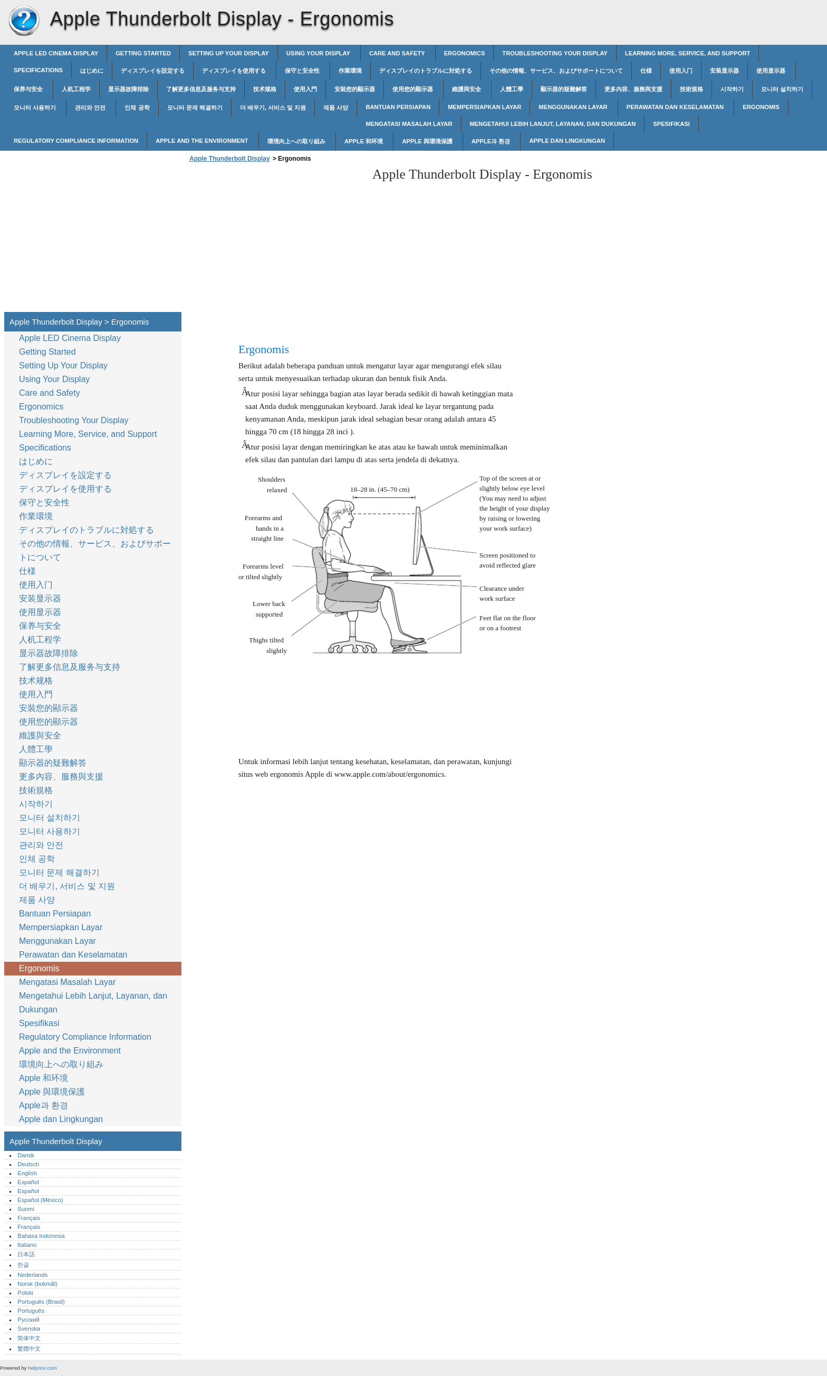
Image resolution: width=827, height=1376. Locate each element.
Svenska (28, 1328)
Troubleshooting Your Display (555, 53)
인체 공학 (136, 107)
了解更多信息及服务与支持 (201, 89)
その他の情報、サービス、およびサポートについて (556, 70)
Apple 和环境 (364, 141)
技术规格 (264, 89)
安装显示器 (724, 70)
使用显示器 (771, 70)
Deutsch (28, 1164)
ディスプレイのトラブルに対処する (425, 70)
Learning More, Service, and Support (687, 53)
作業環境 (350, 70)
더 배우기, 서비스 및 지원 (273, 107)
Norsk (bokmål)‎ (37, 1284)
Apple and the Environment (203, 141)
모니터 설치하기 (782, 89)
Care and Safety (398, 53)
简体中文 (29, 1338)
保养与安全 (29, 89)
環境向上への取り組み (297, 141)
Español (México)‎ (40, 1200)
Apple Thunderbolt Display (24, 21)
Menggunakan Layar (573, 107)
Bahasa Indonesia (41, 1236)
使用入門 (305, 89)
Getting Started (143, 53)
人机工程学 (76, 89)
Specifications (38, 70)
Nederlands (32, 1275)
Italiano (26, 1245)
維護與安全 (467, 89)
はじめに (91, 70)
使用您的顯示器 (413, 89)
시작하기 (732, 89)
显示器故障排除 (128, 89)
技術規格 (691, 89)
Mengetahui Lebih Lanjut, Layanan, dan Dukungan (553, 124)
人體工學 (511, 89)
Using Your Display (319, 53)
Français (28, 1218)
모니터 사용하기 (35, 107)
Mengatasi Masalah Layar (409, 124)
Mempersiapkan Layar (484, 107)
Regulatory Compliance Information (76, 141)
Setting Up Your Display (228, 53)
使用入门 (681, 70)
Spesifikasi (671, 124)
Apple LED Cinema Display (56, 53)
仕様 (646, 70)
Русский (28, 1319)
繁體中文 (29, 1348)
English (27, 1173)
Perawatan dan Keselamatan (676, 107)
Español (28, 1182)
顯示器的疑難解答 (564, 89)
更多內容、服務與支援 (633, 89)
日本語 (26, 1254)
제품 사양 (335, 107)
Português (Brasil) (41, 1302)
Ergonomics (464, 53)
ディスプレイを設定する (153, 70)
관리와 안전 (91, 107)
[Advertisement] (275, 240)
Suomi (25, 1209)
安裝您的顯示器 (354, 89)
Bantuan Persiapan (398, 107)
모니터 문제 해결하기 (195, 107)
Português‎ (30, 1310)
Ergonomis (761, 107)
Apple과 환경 (492, 141)
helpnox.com (42, 1368)
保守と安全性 (303, 70)
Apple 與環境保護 (428, 141)
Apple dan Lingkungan (567, 141)
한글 (23, 1265)
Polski (25, 1293)
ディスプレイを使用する (234, 70)
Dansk (25, 1155)
